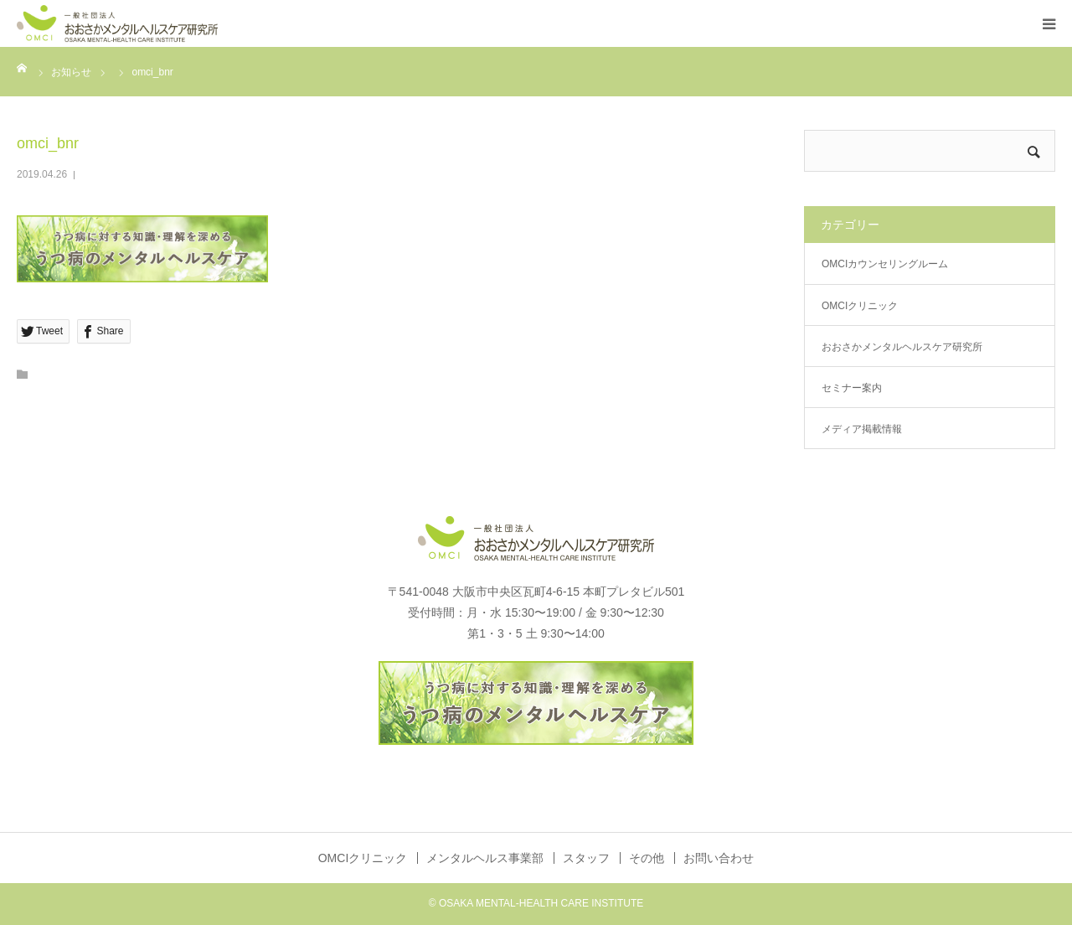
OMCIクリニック (860, 306)
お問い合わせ (718, 858)
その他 (646, 858)
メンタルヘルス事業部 (485, 858)
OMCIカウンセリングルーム (885, 264)
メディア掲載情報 (862, 429)
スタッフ (586, 858)
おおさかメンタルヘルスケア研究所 (902, 347)
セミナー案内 (852, 388)
